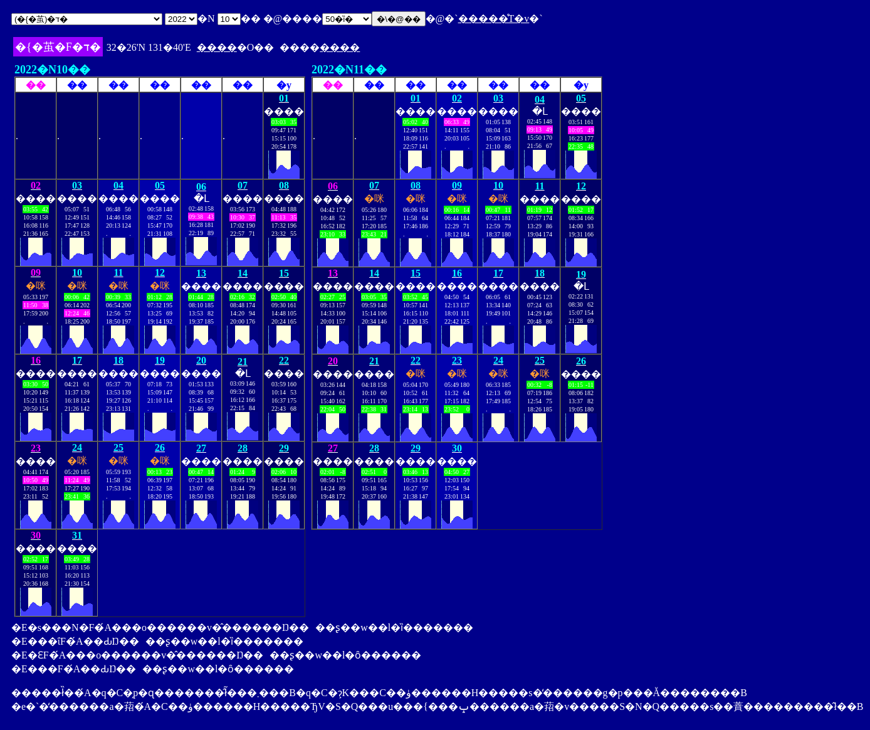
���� (217, 47)
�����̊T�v (494, 18)
